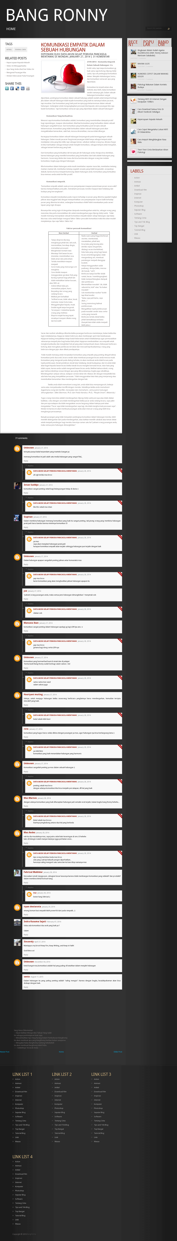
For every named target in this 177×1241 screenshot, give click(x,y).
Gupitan (28, 516)
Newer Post (4, 1052)
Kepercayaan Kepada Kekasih (18, 62)
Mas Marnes (30, 798)
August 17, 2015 (37, 977)
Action (137, 178)
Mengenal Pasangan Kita (16, 72)
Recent (133, 43)
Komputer (138, 202)
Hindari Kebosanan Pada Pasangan (20, 76)
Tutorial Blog (139, 230)
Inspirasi (137, 194)
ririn (26, 729)
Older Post (118, 1052)
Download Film (140, 190)
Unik (136, 234)
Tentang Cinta (20, 50)
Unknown (29, 447)
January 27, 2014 (41, 448)
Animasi (137, 182)
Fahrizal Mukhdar (33, 872)
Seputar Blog (139, 210)
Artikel (9, 50)
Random (163, 43)
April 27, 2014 (39, 942)
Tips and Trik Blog (142, 222)
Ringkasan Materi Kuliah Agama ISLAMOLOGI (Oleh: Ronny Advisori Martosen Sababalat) (153, 53)
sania (27, 976)
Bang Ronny (56, 15)
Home (11, 29)
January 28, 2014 (84, 471)
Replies (30, 466)
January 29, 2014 (48, 907)
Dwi (35, 893)
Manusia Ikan (31, 623)
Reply (26, 461)
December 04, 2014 (42, 962)
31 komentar (101, 56)
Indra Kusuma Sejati (35, 921)
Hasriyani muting (33, 694)
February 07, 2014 (54, 922)
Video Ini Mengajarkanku (16, 66)
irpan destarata (32, 906)
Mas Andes (29, 832)
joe (25, 591)
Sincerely (29, 941)
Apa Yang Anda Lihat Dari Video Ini (20, 69)
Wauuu (137, 238)
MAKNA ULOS (144, 64)
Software (138, 214)
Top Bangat (139, 226)
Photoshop (139, 206)
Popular (148, 43)
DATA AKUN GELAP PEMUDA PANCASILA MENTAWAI (55, 471)
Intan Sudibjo (31, 484)
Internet (137, 198)
